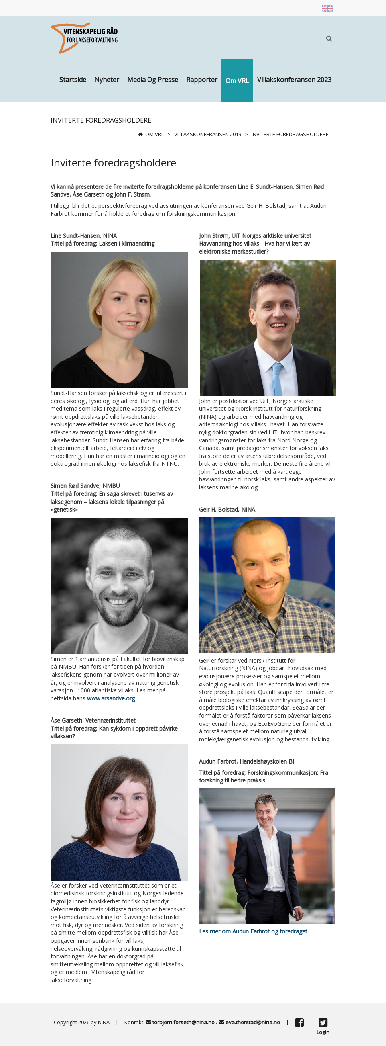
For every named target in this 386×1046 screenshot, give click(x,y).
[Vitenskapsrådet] (84, 37)
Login (323, 1032)
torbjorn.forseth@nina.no (183, 1022)
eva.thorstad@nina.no (253, 1022)
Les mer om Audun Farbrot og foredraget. (254, 931)
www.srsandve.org (111, 698)
